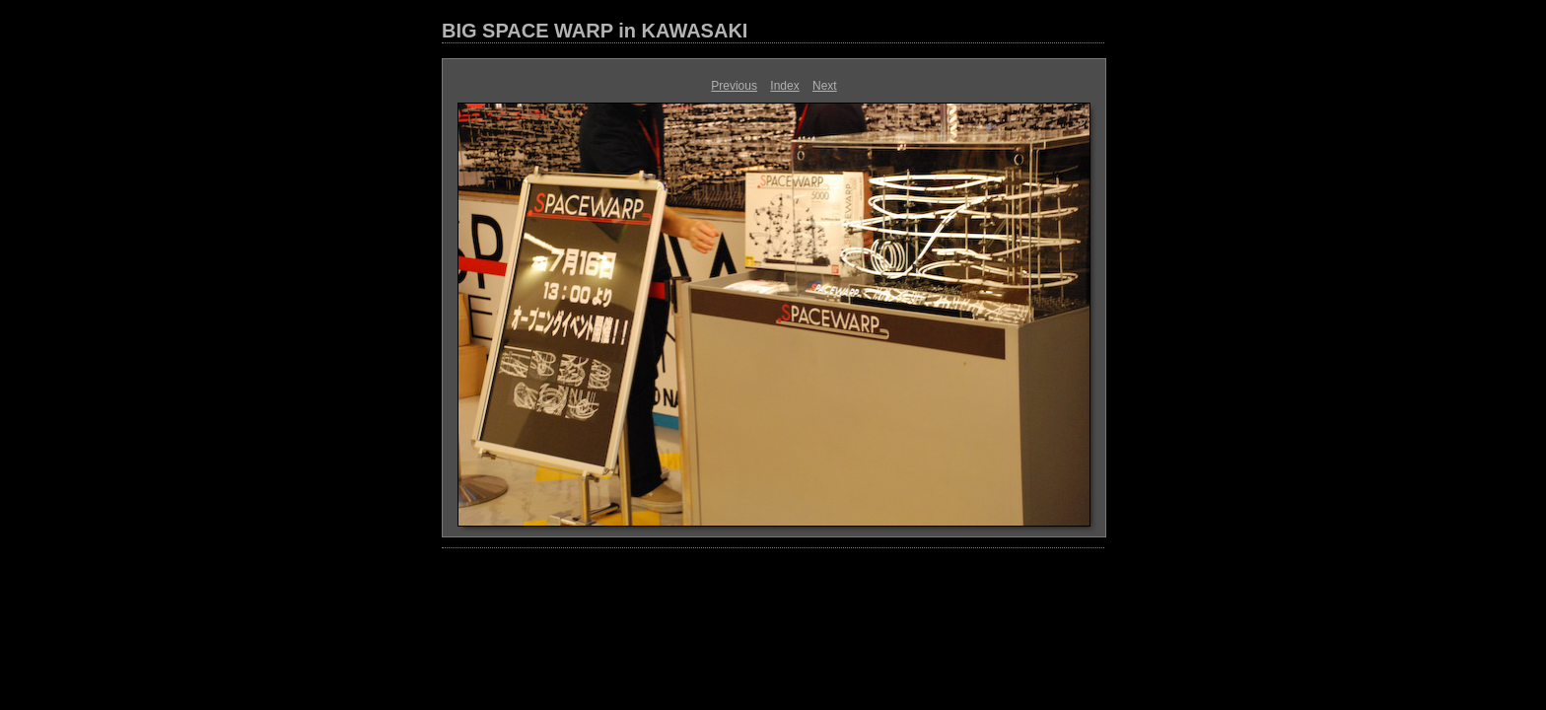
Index (784, 86)
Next (824, 86)
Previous (734, 86)
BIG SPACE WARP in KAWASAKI (594, 30)
